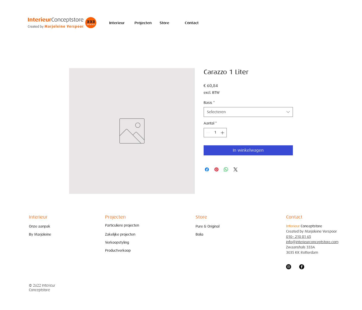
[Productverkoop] (118, 250)
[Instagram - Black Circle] (288, 266)
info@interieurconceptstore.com (312, 242)
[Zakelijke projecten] (121, 234)
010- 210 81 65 (298, 237)
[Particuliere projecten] (122, 225)
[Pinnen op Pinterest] (216, 169)
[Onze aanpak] (42, 226)
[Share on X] (236, 169)
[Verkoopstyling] (118, 242)
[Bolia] (209, 234)
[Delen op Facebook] (207, 169)
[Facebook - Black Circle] (301, 266)
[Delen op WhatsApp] (226, 169)
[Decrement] (207, 132)
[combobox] (248, 112)
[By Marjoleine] (42, 234)
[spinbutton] (215, 132)
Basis (209, 103)
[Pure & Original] (209, 226)
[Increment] (223, 132)
